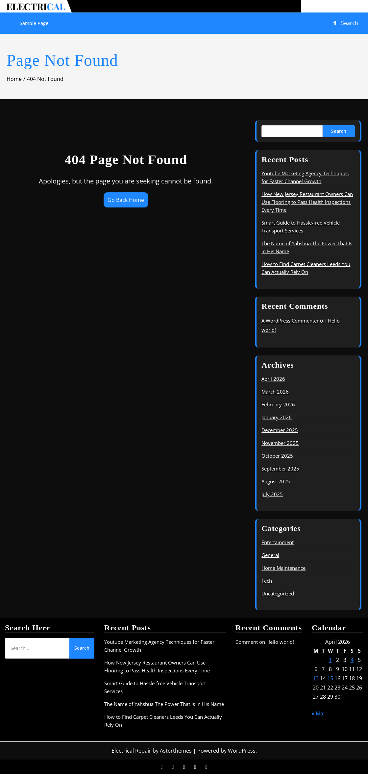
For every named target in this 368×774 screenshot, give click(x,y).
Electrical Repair (131, 750)
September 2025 (280, 468)
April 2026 (273, 378)
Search (338, 131)
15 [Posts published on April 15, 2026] (330, 678)
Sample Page (34, 23)
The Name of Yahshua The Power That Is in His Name (164, 704)
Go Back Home (126, 200)
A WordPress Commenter (290, 320)
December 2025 (279, 430)
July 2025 (272, 494)
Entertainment (277, 542)
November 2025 (280, 443)
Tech (266, 580)
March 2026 (275, 391)
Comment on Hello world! (264, 642)
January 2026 (276, 417)
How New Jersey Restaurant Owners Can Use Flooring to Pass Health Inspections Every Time (307, 202)
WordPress (242, 750)
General (270, 555)
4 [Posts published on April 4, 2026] (352, 660)
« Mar (319, 713)
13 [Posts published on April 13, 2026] (316, 678)
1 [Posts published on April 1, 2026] (330, 660)
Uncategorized (277, 593)
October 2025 (277, 455)
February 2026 (278, 404)
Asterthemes (176, 750)
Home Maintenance (283, 568)
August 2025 (275, 481)
